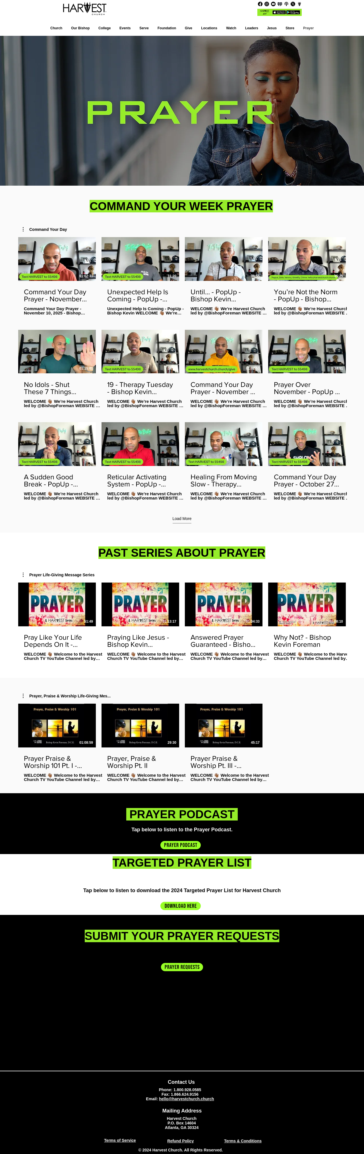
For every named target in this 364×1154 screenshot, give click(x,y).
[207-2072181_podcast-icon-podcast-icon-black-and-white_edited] (286, 4)
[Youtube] (273, 4)
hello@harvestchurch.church (186, 1099)
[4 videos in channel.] (182, 621)
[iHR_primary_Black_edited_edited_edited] (280, 4)
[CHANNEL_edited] (299, 4)
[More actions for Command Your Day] (45, 229)
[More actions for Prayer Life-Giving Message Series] (59, 575)
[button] (209, 28)
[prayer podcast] (180, 845)
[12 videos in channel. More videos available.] (182, 369)
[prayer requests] (182, 967)
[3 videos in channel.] (182, 743)
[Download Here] (180, 906)
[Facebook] (260, 4)
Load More (182, 518)
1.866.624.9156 (184, 1094)
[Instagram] (266, 4)
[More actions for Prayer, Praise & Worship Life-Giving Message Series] (67, 696)
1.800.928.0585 (187, 1089)
